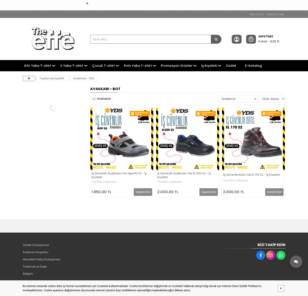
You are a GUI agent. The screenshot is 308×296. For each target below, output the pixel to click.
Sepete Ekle (142, 192)
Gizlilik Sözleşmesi (36, 245)
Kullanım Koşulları (35, 252)
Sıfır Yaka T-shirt (37, 65)
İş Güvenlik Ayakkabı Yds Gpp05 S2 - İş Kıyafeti (119, 175)
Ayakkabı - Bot (83, 78)
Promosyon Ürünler (176, 65)
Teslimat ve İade (35, 266)
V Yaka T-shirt (71, 65)
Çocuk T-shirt (103, 65)
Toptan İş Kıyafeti (51, 78)
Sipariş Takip (275, 14)
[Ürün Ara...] (216, 39)
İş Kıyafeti (209, 65)
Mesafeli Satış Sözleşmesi (41, 259)
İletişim (28, 274)
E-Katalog (253, 65)
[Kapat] (280, 288)
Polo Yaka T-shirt (138, 65)
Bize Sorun (257, 14)
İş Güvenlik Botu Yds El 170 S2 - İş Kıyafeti (251, 175)
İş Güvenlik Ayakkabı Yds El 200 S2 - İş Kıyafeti (184, 175)
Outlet (231, 65)
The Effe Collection (104, 182)
